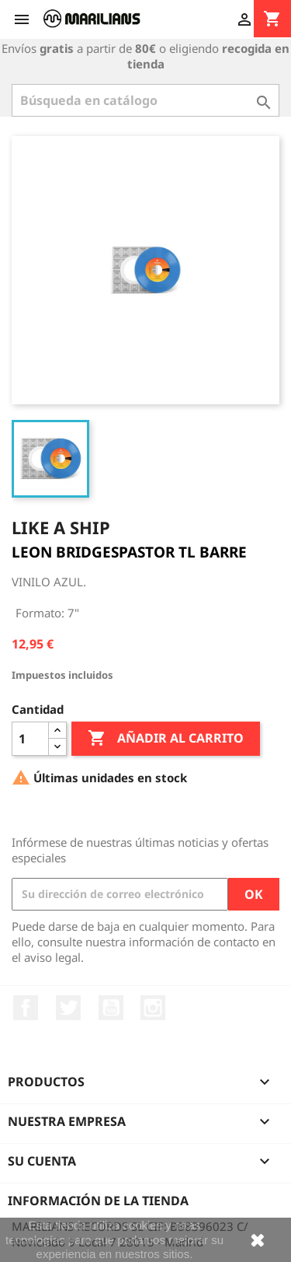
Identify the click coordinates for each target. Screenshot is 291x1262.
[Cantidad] (30, 739)
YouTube (111, 1007)
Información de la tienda (98, 1200)
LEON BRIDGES (65, 552)
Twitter (68, 1007)
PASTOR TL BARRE (183, 552)
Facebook (25, 1007)
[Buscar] (145, 100)
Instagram (152, 1007)
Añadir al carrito (166, 739)
